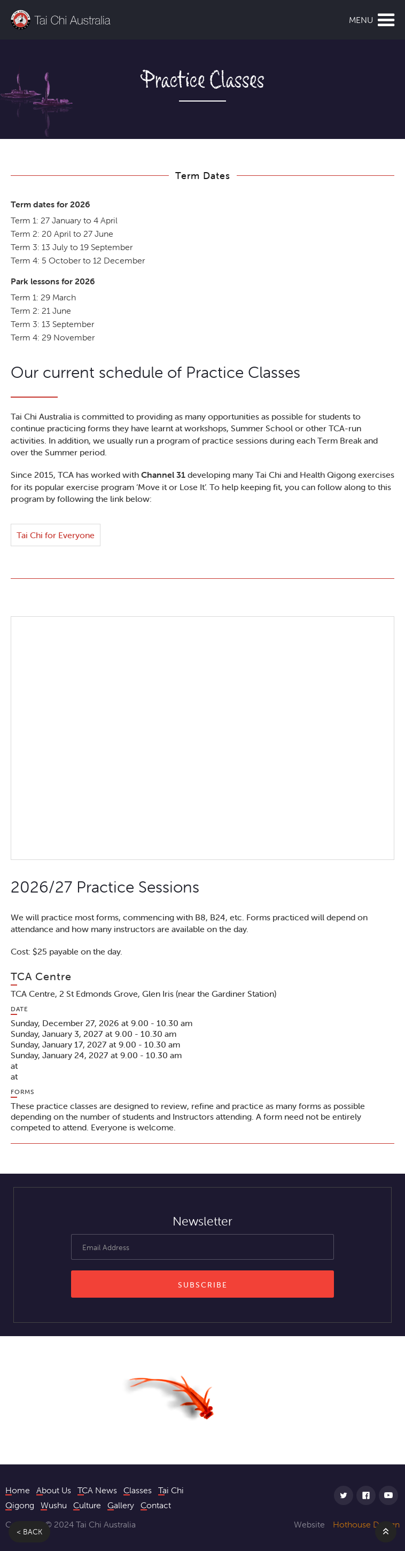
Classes (137, 1489)
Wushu (54, 1504)
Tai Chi (171, 1489)
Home (17, 1489)
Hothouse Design (366, 1524)
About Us (53, 1489)
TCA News (97, 1489)
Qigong (19, 1504)
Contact (156, 1504)
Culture (87, 1504)
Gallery (120, 1504)
